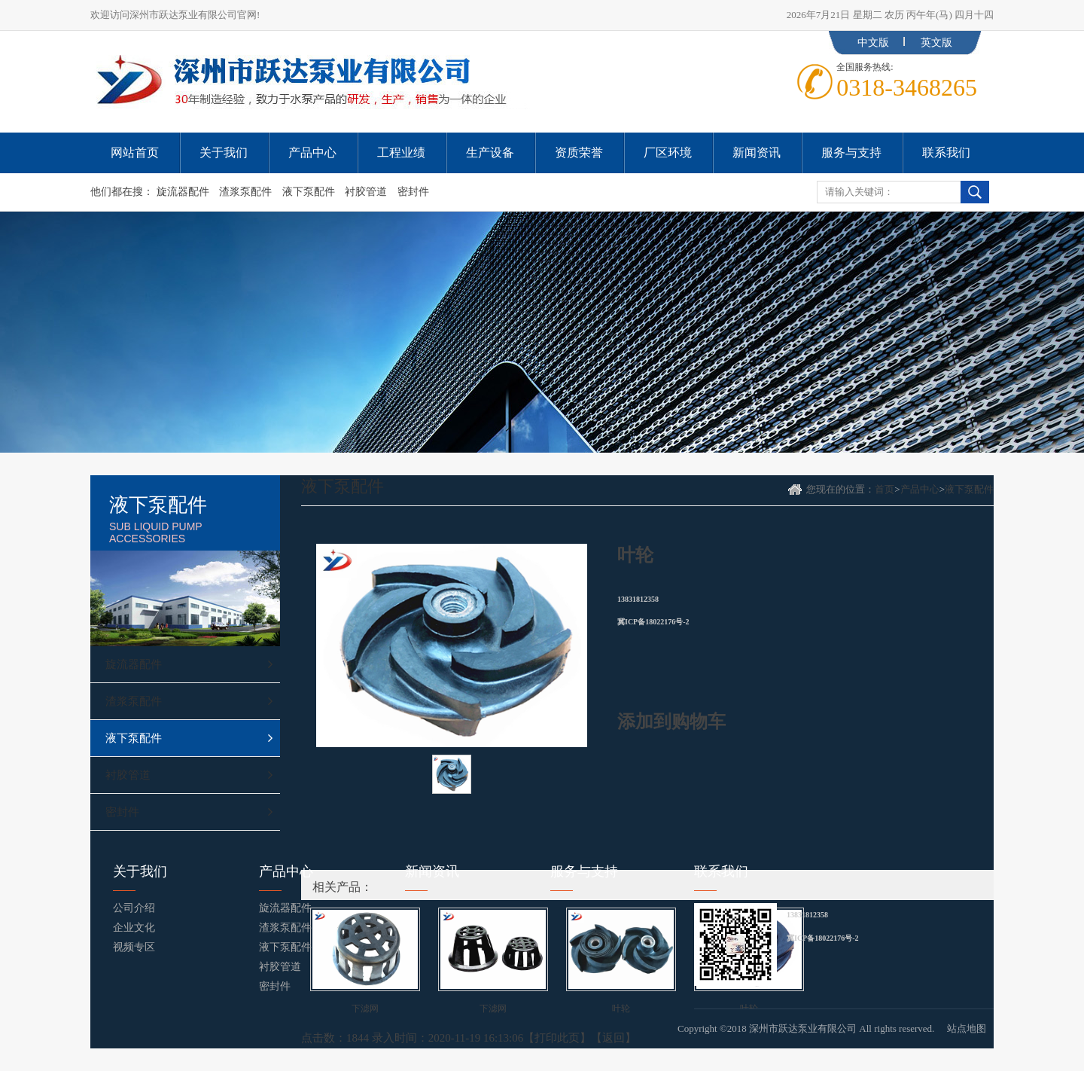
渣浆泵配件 (245, 191)
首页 (884, 489)
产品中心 (919, 489)
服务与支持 (584, 871)
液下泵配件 (308, 191)
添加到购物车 (671, 721)
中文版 (873, 42)
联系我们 (721, 871)
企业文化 (134, 927)
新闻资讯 (432, 871)
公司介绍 (134, 908)
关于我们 (140, 871)
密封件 (413, 191)
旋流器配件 (183, 191)
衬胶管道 (366, 191)
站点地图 (966, 1028)
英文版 (936, 42)
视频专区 (134, 947)
